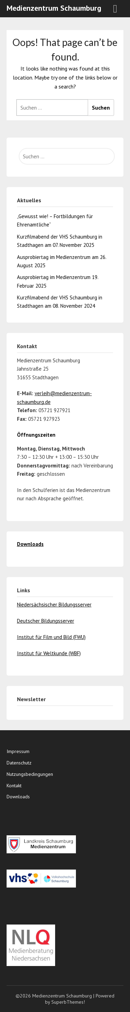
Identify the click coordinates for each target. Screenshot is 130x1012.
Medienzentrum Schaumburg (54, 8)
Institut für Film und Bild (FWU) (51, 637)
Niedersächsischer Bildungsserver (54, 604)
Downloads (18, 796)
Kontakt (14, 785)
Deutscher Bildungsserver (45, 621)
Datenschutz (19, 763)
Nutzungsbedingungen (30, 774)
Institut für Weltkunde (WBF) (49, 653)
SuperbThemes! (68, 1002)
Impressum (18, 751)
